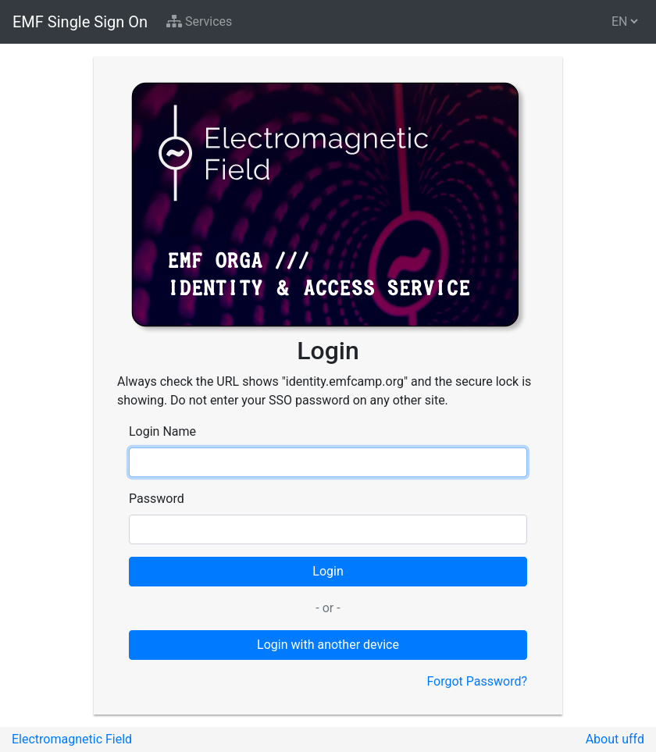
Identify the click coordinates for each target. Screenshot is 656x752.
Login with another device (328, 644)
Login (327, 571)
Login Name (162, 431)
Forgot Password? (476, 681)
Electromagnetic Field (72, 739)
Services (199, 21)
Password (156, 498)
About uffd (615, 739)
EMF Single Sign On (80, 21)
